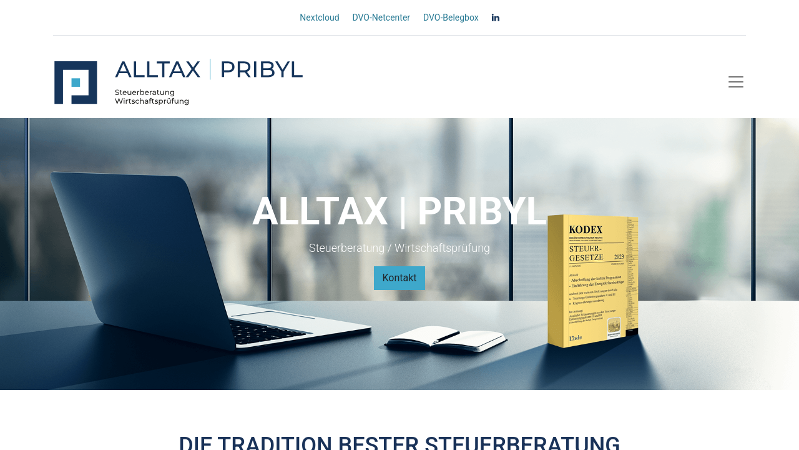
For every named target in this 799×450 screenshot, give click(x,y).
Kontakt (399, 278)
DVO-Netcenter (381, 17)
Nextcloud (319, 17)
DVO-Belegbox (451, 17)
